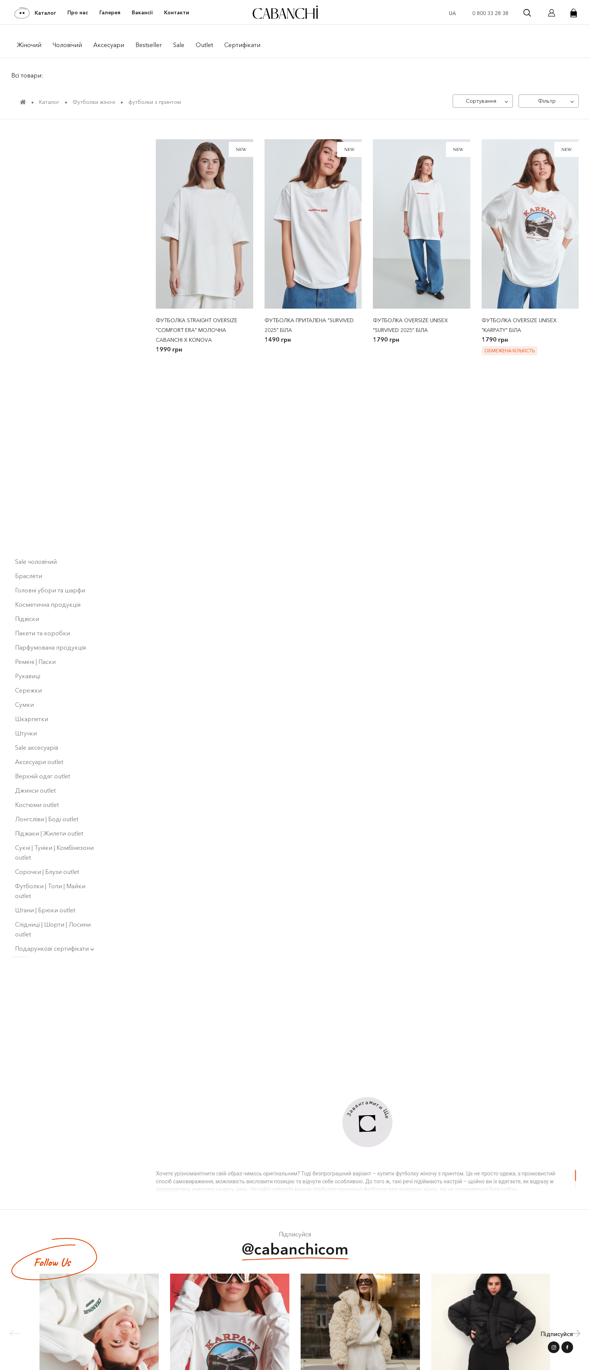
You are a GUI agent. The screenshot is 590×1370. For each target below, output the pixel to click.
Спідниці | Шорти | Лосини (55, 521)
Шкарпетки (31, 693)
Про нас (78, 12)
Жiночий (29, 45)
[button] (575, 1333)
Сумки (24, 679)
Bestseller (148, 45)
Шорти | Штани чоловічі (51, 507)
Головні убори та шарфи (50, 564)
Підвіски (27, 593)
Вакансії (142, 12)
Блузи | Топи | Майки (44, 493)
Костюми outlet (37, 779)
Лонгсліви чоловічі (41, 436)
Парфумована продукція (50, 622)
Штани (27, 335)
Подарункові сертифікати (54, 923)
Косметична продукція (48, 579)
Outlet (204, 45)
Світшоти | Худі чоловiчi (51, 464)
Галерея (110, 12)
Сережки (28, 664)
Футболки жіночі (41, 264)
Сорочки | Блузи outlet (47, 846)
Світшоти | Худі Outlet (46, 150)
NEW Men (29, 164)
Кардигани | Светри (43, 364)
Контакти (176, 12)
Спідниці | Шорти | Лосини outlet (53, 903)
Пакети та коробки (42, 607)
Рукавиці (27, 650)
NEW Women (33, 178)
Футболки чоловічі (44, 479)
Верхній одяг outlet (42, 750)
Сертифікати (242, 45)
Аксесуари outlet (39, 736)
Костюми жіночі (40, 378)
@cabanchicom (295, 1250)
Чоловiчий (67, 45)
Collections (32, 221)
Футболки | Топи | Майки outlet (50, 865)
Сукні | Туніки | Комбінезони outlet (54, 827)
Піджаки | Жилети (40, 407)
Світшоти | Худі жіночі (48, 307)
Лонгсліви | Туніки (40, 450)
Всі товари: (27, 75)
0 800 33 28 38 (490, 13)
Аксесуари (108, 45)
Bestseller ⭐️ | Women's (48, 192)
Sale (178, 45)
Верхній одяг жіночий (49, 278)
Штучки (26, 707)
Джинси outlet (35, 765)
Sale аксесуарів (36, 722)
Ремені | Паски (35, 636)
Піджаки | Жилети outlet (49, 807)
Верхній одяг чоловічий (51, 293)
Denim (26, 350)
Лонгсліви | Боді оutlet (46, 793)
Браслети (28, 550)
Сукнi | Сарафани (39, 421)
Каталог (35, 12)
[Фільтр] (549, 101)
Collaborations (37, 235)
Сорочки (28, 321)
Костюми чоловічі (43, 393)
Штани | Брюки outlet (45, 884)
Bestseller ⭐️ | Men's (43, 207)
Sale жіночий (33, 250)
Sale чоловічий (36, 536)
